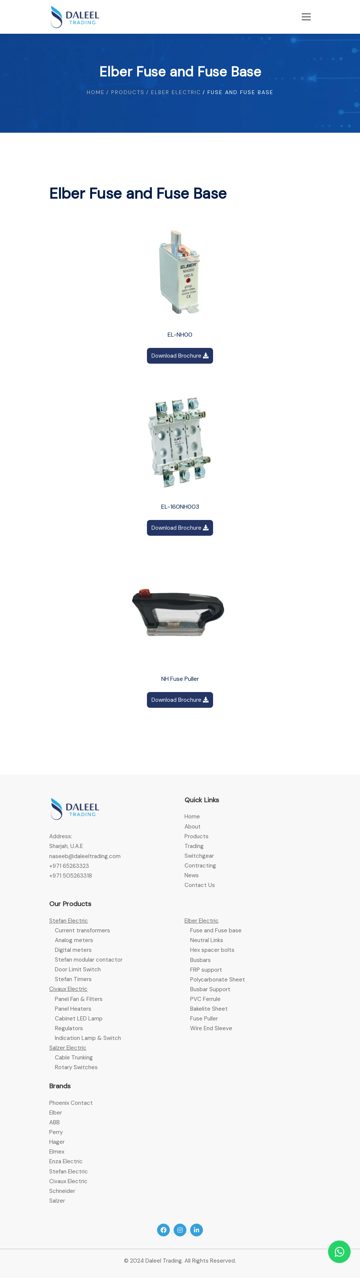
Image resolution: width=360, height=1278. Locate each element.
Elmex (56, 1151)
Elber (55, 1112)
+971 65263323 (69, 866)
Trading (194, 846)
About (193, 826)
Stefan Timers (73, 979)
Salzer (57, 1201)
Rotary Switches (76, 1067)
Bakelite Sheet (209, 1009)
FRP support (206, 970)
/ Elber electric (173, 92)
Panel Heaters (73, 1009)
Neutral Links (206, 940)
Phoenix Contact (71, 1103)
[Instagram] (180, 1230)
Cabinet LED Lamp (79, 1018)
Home (96, 92)
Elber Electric (202, 920)
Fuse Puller (204, 1018)
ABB (54, 1122)
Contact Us (200, 885)
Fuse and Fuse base (216, 930)
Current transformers (82, 930)
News (192, 875)
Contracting (200, 865)
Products (197, 836)
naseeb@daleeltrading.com (85, 856)
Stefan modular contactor (89, 959)
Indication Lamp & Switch (88, 1038)
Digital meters (73, 950)
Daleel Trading (163, 1261)
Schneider (62, 1191)
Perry (56, 1132)
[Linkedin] (196, 1230)
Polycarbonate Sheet (217, 979)
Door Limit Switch (78, 969)
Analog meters (74, 940)
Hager (57, 1142)
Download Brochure (180, 356)
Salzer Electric (67, 1048)
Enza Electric (66, 1161)
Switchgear (199, 856)
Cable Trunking (74, 1057)
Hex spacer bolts (212, 950)
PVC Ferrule (205, 999)
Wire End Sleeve (211, 1028)
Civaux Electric (68, 989)
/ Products (125, 92)
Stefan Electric (68, 920)
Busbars (200, 960)
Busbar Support (210, 989)
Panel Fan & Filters (79, 999)
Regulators (69, 1028)
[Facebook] (163, 1230)
